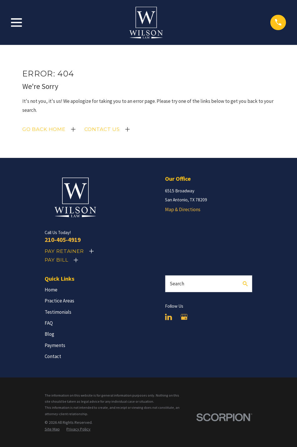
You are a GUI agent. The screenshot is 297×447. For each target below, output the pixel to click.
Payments (55, 345)
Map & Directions (182, 209)
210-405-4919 (63, 240)
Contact (53, 356)
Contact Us (102, 129)
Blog (49, 334)
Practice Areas (59, 301)
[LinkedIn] (168, 316)
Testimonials (58, 312)
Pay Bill (56, 260)
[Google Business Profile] (184, 316)
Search (177, 283)
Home (51, 290)
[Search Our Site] (245, 283)
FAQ (49, 323)
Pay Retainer (64, 251)
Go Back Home (44, 129)
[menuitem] (52, 429)
